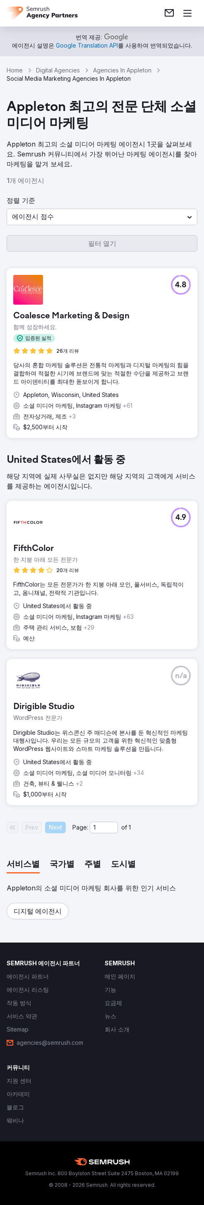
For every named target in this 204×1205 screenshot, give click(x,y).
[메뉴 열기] (187, 13)
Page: (80, 827)
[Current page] (104, 827)
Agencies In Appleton (122, 70)
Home (15, 70)
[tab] (23, 864)
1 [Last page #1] (130, 827)
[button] (102, 217)
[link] (169, 13)
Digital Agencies (58, 70)
